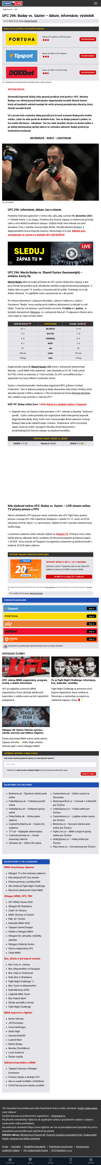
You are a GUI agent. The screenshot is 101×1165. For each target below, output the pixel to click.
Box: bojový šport (17, 998)
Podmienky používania (61, 1146)
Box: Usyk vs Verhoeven (20, 972)
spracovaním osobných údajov (28, 717)
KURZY (50, 138)
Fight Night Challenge (19, 1006)
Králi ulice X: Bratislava (20, 977)
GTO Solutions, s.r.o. (61, 1150)
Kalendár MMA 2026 (19, 922)
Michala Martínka (81, 393)
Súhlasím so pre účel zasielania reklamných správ (37, 717)
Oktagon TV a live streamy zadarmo (27, 873)
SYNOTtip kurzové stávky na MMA (26, 1085)
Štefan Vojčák (15, 1056)
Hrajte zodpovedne (50, 587)
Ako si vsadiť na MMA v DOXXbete (26, 1081)
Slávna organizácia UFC (20, 948)
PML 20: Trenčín (16, 918)
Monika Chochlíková (18, 1048)
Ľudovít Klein (15, 1039)
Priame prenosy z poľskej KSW (24, 881)
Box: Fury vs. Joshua (19, 964)
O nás (5, 1146)
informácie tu (58, 1115)
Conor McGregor (17, 1027)
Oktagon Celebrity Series (21, 944)
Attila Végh (14, 1031)
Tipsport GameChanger (20, 927)
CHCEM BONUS (88, 39)
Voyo (17, 526)
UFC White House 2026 (20, 901)
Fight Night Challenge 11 (21, 981)
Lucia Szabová (16, 1052)
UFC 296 (57, 215)
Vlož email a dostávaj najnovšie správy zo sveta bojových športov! (29, 705)
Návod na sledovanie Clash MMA (25, 890)
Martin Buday (15, 282)
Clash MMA (14, 952)
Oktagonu (35, 312)
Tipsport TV (62, 534)
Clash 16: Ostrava (17, 910)
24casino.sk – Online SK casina (25, 790)
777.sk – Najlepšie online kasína (25, 778)
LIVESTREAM (64, 138)
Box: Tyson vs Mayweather (22, 985)
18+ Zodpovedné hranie (35, 1150)
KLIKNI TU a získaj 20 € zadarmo (69, 577)
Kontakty (16, 1146)
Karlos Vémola (16, 1018)
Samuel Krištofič (17, 1035)
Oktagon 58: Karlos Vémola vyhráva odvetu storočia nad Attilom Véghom (22, 678)
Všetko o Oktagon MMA (20, 931)
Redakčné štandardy (35, 1146)
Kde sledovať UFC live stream (23, 877)
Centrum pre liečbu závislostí (25, 1138)
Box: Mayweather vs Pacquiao (24, 968)
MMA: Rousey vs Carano (21, 914)
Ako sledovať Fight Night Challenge (26, 885)
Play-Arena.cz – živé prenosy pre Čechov (74, 793)
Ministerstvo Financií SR (32, 1134)
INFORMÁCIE (37, 138)
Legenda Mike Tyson (19, 993)
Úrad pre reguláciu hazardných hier (64, 1134)
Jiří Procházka (15, 1022)
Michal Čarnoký (30, 21)
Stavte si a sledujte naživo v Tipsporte (66, 404)
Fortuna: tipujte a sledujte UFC (24, 1076)
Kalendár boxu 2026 (18, 989)
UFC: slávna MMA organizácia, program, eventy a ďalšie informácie (25, 629)
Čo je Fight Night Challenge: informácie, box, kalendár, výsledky (73, 629)
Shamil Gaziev (38, 366)
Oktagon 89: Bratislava (20, 906)
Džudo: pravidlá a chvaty (21, 1002)
